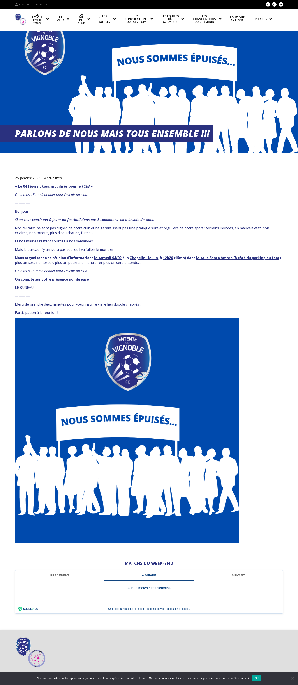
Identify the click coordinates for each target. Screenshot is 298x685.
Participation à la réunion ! (36, 312)
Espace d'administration (31, 4)
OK (257, 678)
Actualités (53, 178)
